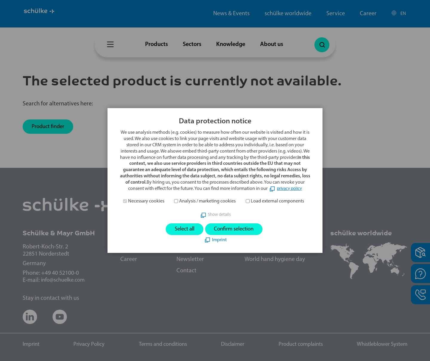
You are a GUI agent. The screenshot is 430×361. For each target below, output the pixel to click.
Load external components (277, 201)
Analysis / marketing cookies (207, 201)
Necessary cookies (146, 201)
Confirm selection (236, 229)
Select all (182, 229)
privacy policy (289, 188)
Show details (219, 214)
